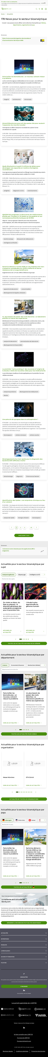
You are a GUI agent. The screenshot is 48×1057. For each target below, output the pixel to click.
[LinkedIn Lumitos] (24, 1028)
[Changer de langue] (42, 9)
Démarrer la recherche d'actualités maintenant (24, 923)
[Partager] (39, 9)
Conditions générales (22, 1051)
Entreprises (5, 939)
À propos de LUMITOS (23, 1038)
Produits (4, 945)
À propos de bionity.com (24, 1041)
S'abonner (24, 986)
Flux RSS (4, 962)
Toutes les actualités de (24, 887)
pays (33, 25)
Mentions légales (8, 1051)
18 (31, 527)
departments (17, 25)
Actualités (4, 933)
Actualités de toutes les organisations (24, 799)
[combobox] (24, 578)
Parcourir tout (24, 535)
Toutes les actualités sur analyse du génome (24, 643)
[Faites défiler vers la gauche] (42, 574)
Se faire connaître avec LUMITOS (23, 1034)
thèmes (43, 23)
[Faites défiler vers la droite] (44, 574)
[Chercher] (36, 9)
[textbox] (24, 579)
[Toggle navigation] (46, 9)
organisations (26, 25)
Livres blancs (5, 950)
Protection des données (38, 1051)
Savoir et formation (7, 956)
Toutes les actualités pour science (24, 734)
